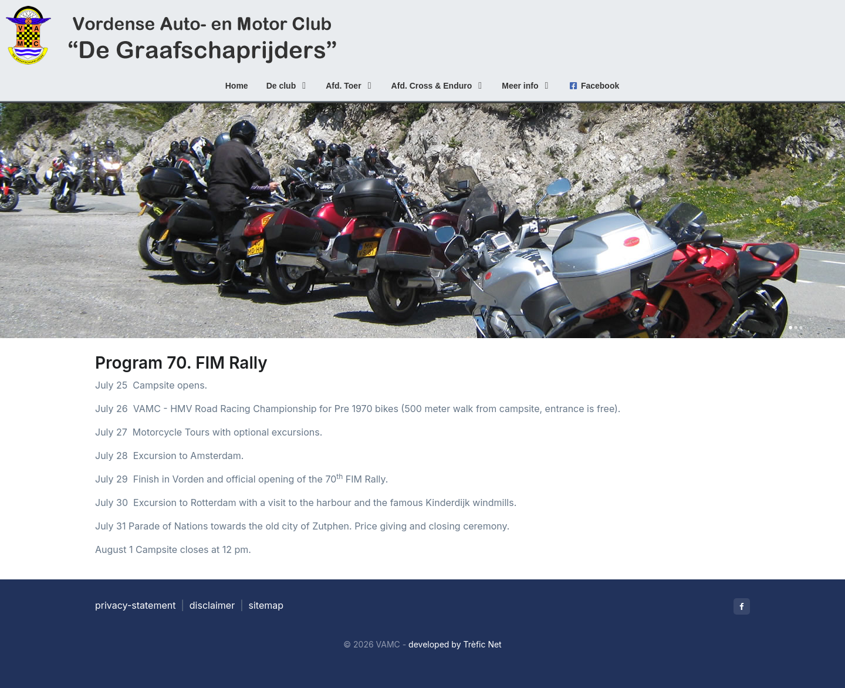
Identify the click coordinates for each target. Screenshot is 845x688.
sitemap (266, 605)
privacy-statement (135, 605)
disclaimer (212, 605)
